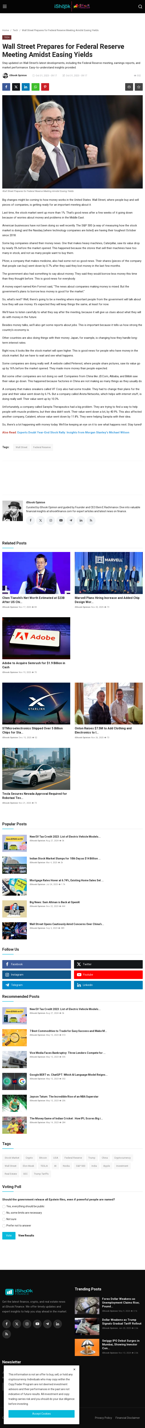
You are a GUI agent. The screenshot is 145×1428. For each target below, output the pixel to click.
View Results (26, 1235)
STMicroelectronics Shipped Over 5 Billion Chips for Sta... (32, 730)
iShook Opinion (35, 502)
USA (55, 1158)
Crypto (29, 1158)
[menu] (4, 6)
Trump (91, 1158)
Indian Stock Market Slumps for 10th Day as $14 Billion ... (65, 858)
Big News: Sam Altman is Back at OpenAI (55, 902)
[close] (74, 1369)
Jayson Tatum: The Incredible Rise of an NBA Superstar (64, 1096)
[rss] (6, 1334)
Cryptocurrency (122, 1158)
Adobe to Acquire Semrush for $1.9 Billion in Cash (33, 665)
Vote (9, 1235)
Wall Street (21, 447)
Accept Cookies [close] (41, 1413)
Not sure (11, 1219)
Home (5, 30)
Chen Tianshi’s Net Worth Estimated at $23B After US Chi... (33, 600)
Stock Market (12, 1158)
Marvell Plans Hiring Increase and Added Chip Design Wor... (107, 600)
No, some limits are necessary (24, 1212)
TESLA (44, 1165)
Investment (122, 1165)
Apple (106, 1165)
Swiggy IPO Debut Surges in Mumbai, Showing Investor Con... (121, 1344)
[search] (140, 6)
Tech (15, 30)
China (105, 1158)
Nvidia (66, 1165)
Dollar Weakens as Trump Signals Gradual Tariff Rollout (121, 1321)
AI (55, 1165)
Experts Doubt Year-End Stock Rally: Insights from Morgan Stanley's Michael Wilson (73, 432)
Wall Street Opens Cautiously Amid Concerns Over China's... (67, 924)
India (94, 1165)
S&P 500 (80, 1165)
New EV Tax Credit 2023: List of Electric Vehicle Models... (65, 836)
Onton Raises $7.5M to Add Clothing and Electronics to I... (103, 730)
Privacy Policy (103, 1418)
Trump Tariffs (41, 1174)
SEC (25, 1174)
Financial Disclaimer (128, 1418)
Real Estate (11, 1174)
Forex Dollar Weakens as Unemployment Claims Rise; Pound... (121, 1302)
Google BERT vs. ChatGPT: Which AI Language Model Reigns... (69, 1074)
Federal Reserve (42, 447)
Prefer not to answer (18, 1225)
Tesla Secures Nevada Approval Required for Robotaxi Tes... (34, 796)
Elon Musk (28, 1165)
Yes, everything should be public (25, 1206)
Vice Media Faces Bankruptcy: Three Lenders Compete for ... (68, 1053)
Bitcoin (43, 1158)
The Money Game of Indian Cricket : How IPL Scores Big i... (66, 1118)
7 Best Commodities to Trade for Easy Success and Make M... (68, 1031)
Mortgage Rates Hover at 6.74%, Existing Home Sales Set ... (67, 880)
